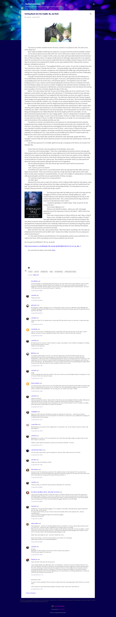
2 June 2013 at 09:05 (36, 300)
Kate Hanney (34, 469)
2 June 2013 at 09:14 (36, 313)
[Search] (94, 4)
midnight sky (44, 271)
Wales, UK (36, 275)
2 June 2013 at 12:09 (36, 391)
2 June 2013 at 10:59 (36, 348)
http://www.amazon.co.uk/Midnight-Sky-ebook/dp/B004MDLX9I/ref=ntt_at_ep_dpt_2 (53, 246)
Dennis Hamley (35, 383)
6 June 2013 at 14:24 (36, 554)
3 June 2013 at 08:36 (36, 487)
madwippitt (34, 411)
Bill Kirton (33, 353)
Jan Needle (34, 329)
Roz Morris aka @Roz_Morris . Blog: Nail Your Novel (45, 492)
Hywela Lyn (34, 559)
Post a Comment (31, 593)
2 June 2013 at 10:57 (36, 335)
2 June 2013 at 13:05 (36, 431)
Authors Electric (33, 4)
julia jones (34, 305)
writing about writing (70, 271)
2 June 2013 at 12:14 (36, 407)
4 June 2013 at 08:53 (36, 542)
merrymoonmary (61, 609)
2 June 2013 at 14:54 (36, 455)
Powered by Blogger (58, 606)
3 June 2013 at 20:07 (36, 518)
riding (51, 271)
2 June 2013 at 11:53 (36, 378)
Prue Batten (34, 281)
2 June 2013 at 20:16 (36, 477)
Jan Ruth (33, 295)
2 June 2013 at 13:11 (36, 445)
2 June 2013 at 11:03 (36, 365)
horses (30, 271)
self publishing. (59, 271)
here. (53, 250)
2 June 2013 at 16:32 (36, 464)
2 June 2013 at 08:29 (36, 290)
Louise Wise (34, 424)
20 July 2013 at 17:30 (37, 589)
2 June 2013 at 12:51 (36, 419)
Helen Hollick (34, 523)
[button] (91, 14)
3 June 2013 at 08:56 (36, 501)
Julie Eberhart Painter (37, 450)
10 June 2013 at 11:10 (37, 575)
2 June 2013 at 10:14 (36, 324)
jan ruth (37, 271)
